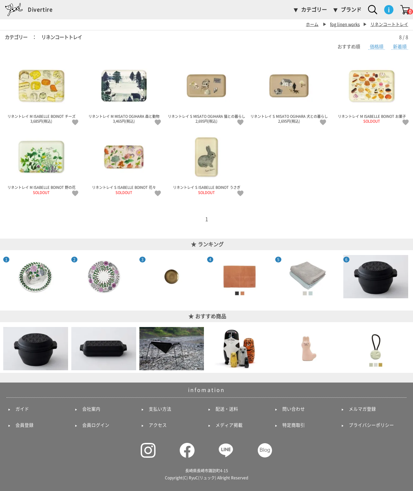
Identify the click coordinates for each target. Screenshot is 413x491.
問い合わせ (293, 409)
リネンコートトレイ (389, 24)
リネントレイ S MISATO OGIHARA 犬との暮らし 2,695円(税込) (289, 91)
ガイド (22, 409)
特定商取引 (293, 425)
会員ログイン (95, 425)
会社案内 (91, 409)
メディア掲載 (229, 425)
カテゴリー (314, 9)
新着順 (400, 46)
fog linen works (345, 24)
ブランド (351, 9)
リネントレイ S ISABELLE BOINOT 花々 (124, 162)
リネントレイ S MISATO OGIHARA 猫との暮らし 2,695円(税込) (206, 91)
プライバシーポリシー (371, 425)
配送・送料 (227, 409)
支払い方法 (160, 409)
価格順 (376, 46)
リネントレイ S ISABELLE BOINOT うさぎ (206, 162)
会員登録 (24, 425)
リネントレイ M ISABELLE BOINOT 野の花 (41, 162)
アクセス (158, 425)
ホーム (312, 24)
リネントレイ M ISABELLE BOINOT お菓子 (371, 91)
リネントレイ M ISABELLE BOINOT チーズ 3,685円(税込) (41, 91)
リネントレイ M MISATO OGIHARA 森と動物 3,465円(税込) (124, 91)
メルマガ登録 (362, 409)
